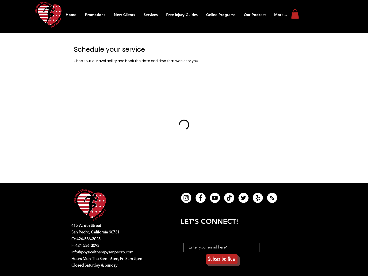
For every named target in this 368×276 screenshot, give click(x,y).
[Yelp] (258, 198)
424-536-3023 (88, 239)
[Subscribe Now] (222, 259)
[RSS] (272, 198)
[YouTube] (215, 198)
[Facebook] (201, 198)
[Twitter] (243, 198)
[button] (255, 14)
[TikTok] (229, 198)
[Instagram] (186, 198)
